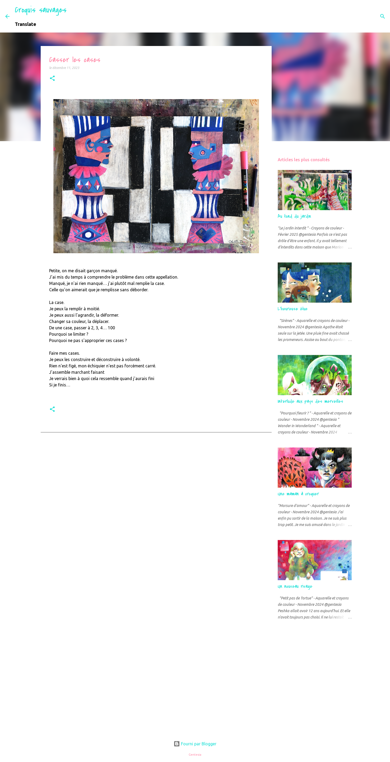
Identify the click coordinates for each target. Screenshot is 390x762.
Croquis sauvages (41, 10)
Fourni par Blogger (195, 743)
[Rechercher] (74, 16)
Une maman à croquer (298, 493)
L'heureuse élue (293, 308)
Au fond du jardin (294, 216)
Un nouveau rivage (295, 586)
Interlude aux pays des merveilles (310, 401)
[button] (52, 78)
